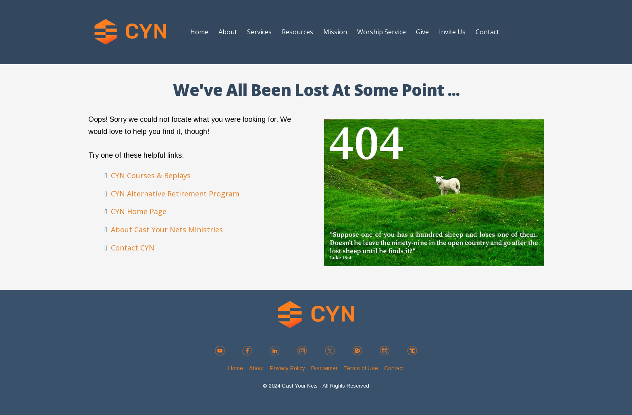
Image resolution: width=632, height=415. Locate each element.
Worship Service (381, 31)
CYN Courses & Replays (151, 175)
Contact (487, 31)
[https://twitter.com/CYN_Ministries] (329, 351)
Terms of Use (361, 368)
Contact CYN (132, 247)
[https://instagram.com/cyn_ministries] (302, 351)
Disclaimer (324, 368)
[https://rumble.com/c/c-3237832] (357, 351)
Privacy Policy (287, 368)
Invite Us (452, 31)
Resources (297, 31)
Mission (335, 31)
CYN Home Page (138, 211)
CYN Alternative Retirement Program (175, 193)
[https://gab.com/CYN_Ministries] (384, 351)
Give (422, 31)
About (227, 31)
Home (199, 31)
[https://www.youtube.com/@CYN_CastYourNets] (220, 351)
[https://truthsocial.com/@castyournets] (412, 351)
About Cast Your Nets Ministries (167, 229)
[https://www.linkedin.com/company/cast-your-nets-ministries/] (275, 351)
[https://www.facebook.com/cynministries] (247, 351)
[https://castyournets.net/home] (130, 32)
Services (259, 31)
